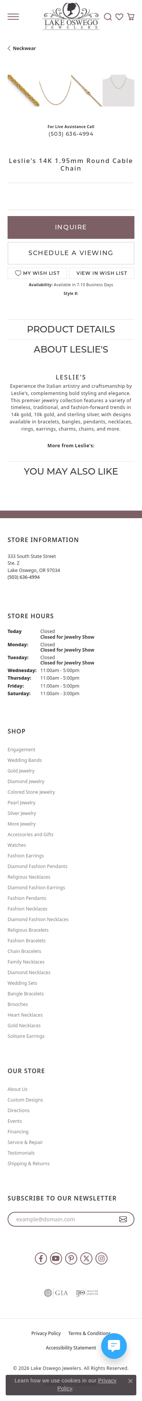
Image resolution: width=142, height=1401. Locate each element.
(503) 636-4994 (71, 134)
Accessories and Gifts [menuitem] (30, 834)
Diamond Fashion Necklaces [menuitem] (38, 919)
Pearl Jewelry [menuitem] (22, 802)
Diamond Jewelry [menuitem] (26, 781)
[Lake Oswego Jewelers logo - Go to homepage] (71, 17)
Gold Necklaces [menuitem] (24, 1025)
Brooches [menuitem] (18, 1004)
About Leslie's (71, 349)
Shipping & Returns (29, 1163)
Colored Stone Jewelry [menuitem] (31, 792)
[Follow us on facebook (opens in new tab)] (41, 1258)
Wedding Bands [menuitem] (25, 760)
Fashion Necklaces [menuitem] (27, 909)
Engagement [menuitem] (22, 749)
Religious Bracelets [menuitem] (28, 930)
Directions (19, 1110)
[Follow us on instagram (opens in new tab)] (101, 1258)
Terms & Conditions (89, 1333)
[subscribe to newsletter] (123, 1219)
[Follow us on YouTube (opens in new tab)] (56, 1258)
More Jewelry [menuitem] (22, 824)
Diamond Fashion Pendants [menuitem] (37, 866)
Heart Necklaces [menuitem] (25, 1015)
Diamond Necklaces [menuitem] (29, 972)
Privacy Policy (46, 1333)
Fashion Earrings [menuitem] (26, 856)
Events (15, 1121)
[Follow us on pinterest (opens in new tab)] (71, 1258)
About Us (18, 1089)
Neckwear (24, 48)
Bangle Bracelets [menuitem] (26, 993)
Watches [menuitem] (17, 845)
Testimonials (21, 1153)
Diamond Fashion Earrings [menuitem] (36, 887)
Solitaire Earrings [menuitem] (26, 1036)
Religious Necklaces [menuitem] (29, 877)
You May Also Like (71, 471)
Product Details (71, 329)
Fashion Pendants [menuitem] (27, 898)
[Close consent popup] (130, 1381)
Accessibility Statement (71, 1348)
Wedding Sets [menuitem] (22, 983)
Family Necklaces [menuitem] (26, 962)
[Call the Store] (24, 577)
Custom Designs (25, 1100)
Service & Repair (25, 1142)
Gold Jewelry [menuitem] (21, 771)
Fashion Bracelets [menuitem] (27, 940)
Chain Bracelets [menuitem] (24, 951)
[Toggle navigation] (13, 16)
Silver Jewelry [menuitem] (22, 813)
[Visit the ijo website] (87, 1293)
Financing (18, 1131)
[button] (108, 16)
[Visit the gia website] (56, 1293)
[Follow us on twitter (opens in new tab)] (86, 1258)
